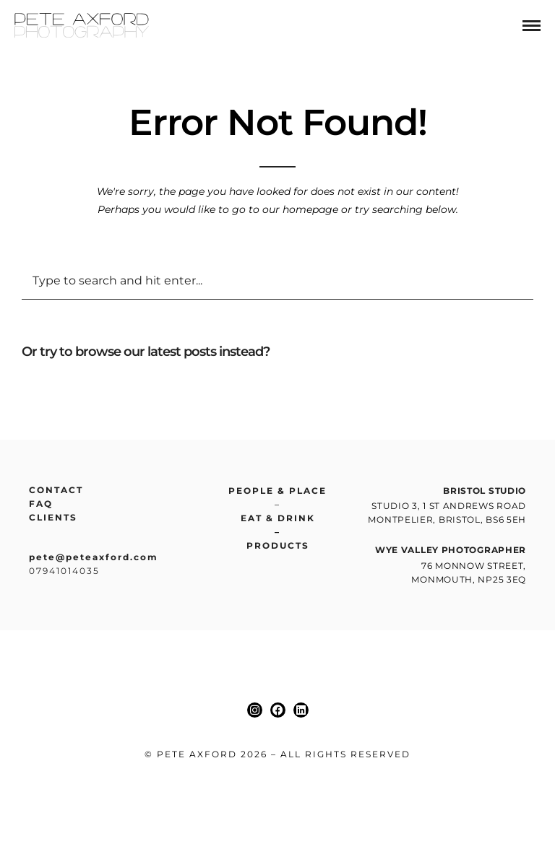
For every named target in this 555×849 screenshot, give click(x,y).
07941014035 (64, 570)
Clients (53, 517)
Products (277, 545)
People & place (277, 490)
